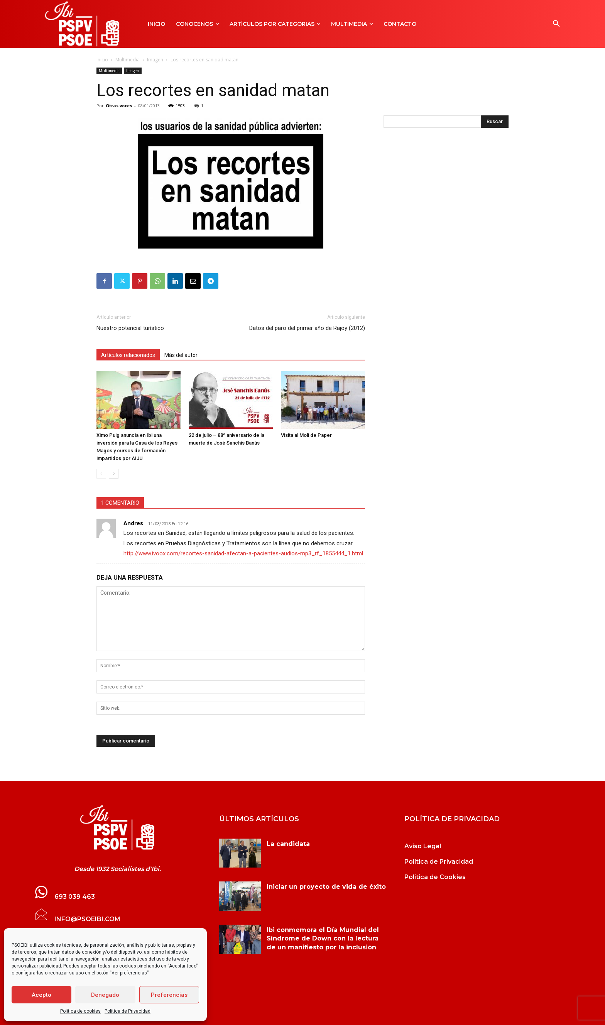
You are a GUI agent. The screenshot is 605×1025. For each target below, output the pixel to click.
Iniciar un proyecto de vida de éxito (326, 886)
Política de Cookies (435, 877)
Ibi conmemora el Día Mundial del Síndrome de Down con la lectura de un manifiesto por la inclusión (323, 938)
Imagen (155, 59)
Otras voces (119, 105)
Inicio (102, 59)
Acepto (41, 994)
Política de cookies (80, 1011)
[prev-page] (101, 474)
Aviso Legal (422, 846)
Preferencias (169, 994)
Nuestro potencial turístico (130, 328)
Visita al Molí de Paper (306, 435)
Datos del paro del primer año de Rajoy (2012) (307, 328)
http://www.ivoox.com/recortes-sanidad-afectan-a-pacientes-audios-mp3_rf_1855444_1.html (243, 553)
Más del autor (181, 355)
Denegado (105, 994)
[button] (556, 24)
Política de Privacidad (127, 1011)
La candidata (288, 843)
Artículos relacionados (128, 355)
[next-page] (113, 474)
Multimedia (127, 59)
